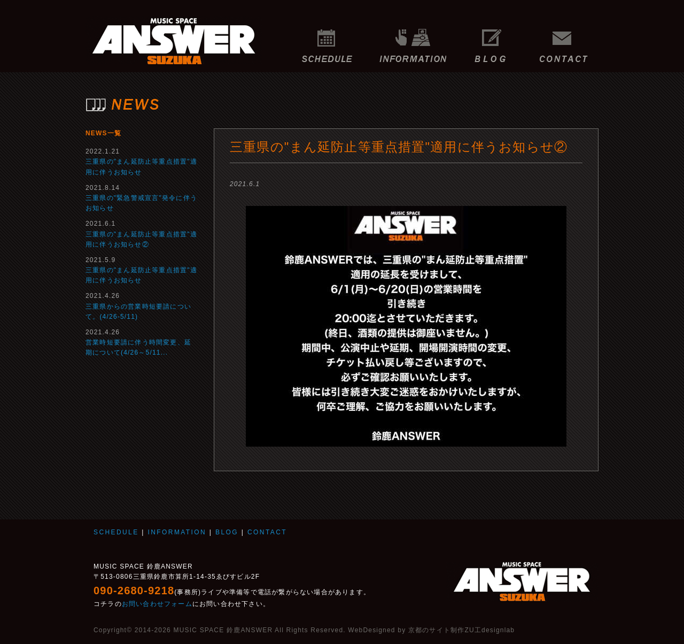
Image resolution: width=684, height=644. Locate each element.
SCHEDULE (327, 40)
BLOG (490, 40)
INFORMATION (412, 40)
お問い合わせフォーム (157, 604)
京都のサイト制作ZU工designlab (461, 630)
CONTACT (566, 40)
